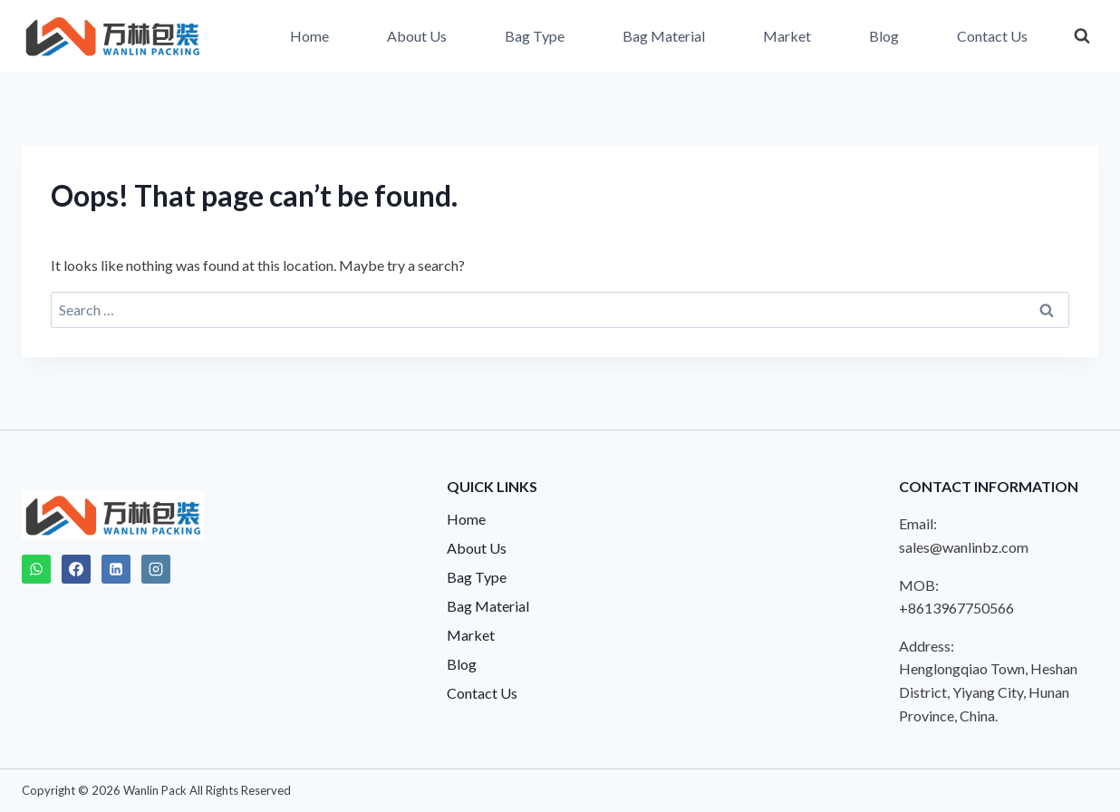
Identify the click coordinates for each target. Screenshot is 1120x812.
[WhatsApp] (36, 569)
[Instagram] (155, 569)
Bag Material (664, 35)
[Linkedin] (115, 569)
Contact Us (992, 35)
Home (309, 35)
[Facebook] (76, 569)
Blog (884, 35)
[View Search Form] (1082, 36)
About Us (417, 35)
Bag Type (535, 35)
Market (787, 35)
